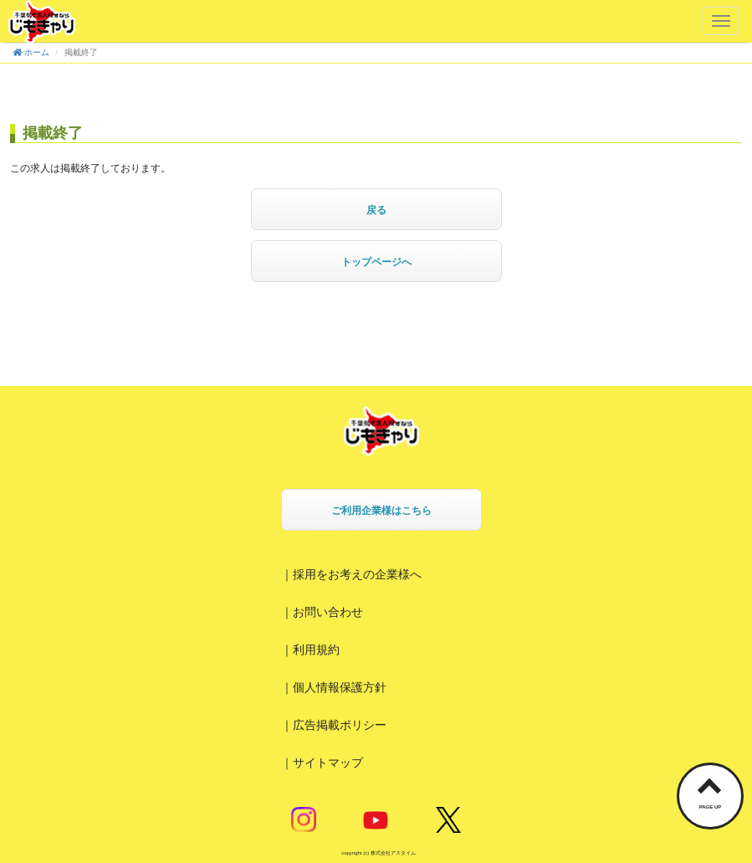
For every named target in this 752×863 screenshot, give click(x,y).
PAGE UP (710, 806)
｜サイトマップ (322, 762)
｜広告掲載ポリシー (333, 725)
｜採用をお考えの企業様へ (351, 574)
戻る (376, 210)
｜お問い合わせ (322, 612)
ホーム (31, 52)
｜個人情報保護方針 (333, 687)
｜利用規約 (310, 649)
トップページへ (376, 262)
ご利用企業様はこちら (381, 510)
